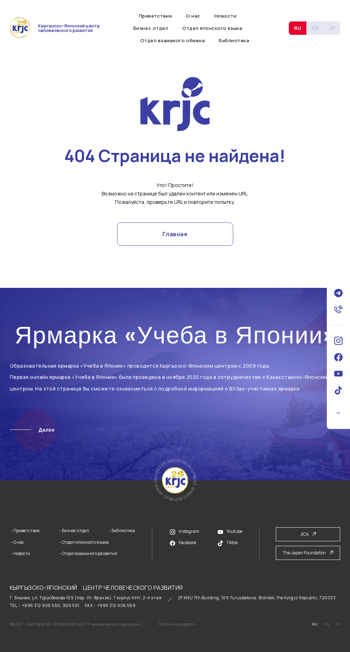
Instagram (184, 531)
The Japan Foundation (308, 553)
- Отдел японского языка (84, 542)
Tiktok (228, 543)
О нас (193, 16)
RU (297, 28)
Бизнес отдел (150, 28)
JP (332, 28)
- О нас (17, 542)
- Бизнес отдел (74, 530)
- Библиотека (122, 530)
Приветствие (155, 16)
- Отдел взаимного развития (88, 553)
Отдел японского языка (212, 28)
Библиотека (234, 40)
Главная (175, 234)
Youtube (230, 531)
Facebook (183, 543)
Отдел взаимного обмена (172, 40)
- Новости (20, 553)
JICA (308, 534)
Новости (226, 16)
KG (315, 28)
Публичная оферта (177, 624)
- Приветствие (25, 530)
